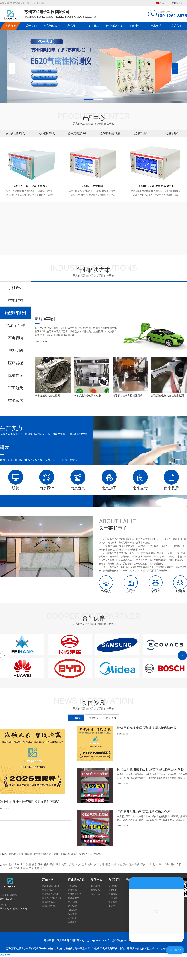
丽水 (173, 864)
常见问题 (111, 717)
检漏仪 (69, 948)
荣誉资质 (112, 902)
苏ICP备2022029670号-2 (99, 940)
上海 (16, 864)
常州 (52, 864)
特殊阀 (56, 853)
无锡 (40, 864)
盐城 (84, 864)
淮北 (36, 868)
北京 (11, 864)
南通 (64, 864)
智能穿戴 (72, 890)
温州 (125, 864)
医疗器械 (72, 910)
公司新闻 (76, 717)
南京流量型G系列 (78, 133)
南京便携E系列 (46, 133)
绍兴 (143, 864)
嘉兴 (131, 864)
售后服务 (112, 894)
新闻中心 (135, 25)
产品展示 (72, 25)
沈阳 (28, 864)
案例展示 (93, 25)
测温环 (74, 853)
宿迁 (107, 864)
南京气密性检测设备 (109, 133)
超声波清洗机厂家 (42, 853)
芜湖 (11, 868)
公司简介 (112, 885)
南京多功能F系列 (15, 133)
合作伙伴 (112, 898)
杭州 (113, 864)
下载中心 (112, 906)
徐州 (46, 864)
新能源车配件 (74, 894)
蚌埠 (16, 868)
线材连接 (72, 914)
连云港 (71, 864)
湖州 (137, 864)
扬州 (90, 864)
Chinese (163, 3)
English (178, 3)
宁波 (119, 864)
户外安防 (72, 906)
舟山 (161, 864)
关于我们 (31, 25)
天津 (22, 864)
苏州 (58, 864)
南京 (34, 864)
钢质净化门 (14, 853)
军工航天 (72, 918)
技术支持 (155, 25)
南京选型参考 (51, 25)
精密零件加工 (85, 853)
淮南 (22, 868)
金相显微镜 (26, 853)
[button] (175, 68)
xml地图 (161, 948)
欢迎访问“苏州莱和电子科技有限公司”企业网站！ (23, 3)
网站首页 (10, 25)
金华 (149, 864)
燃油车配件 (73, 898)
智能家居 (72, 922)
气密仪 (97, 853)
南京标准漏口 (140, 133)
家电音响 (72, 902)
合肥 (179, 864)
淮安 (78, 864)
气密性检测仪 (47, 948)
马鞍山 (29, 868)
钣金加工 (65, 853)
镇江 (96, 864)
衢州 (155, 864)
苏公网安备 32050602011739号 (127, 940)
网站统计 (5, 955)
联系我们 (176, 25)
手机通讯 (72, 885)
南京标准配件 (171, 133)
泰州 (102, 864)
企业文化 (112, 890)
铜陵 (42, 868)
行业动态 (93, 717)
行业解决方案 (114, 25)
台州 (167, 864)
